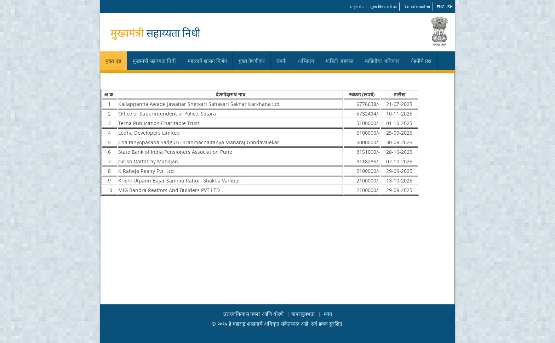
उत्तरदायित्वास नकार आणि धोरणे (253, 313)
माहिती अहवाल (339, 60)
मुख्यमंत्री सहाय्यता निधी (154, 60)
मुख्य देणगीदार (252, 60)
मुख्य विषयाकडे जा (383, 6)
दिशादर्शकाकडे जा (417, 6)
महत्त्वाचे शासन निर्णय (207, 60)
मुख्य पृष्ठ (113, 60)
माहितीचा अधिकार (382, 60)
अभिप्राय (306, 60)
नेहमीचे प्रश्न (421, 60)
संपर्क (281, 60)
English (445, 6)
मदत (328, 313)
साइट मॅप (357, 6)
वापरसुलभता (303, 313)
